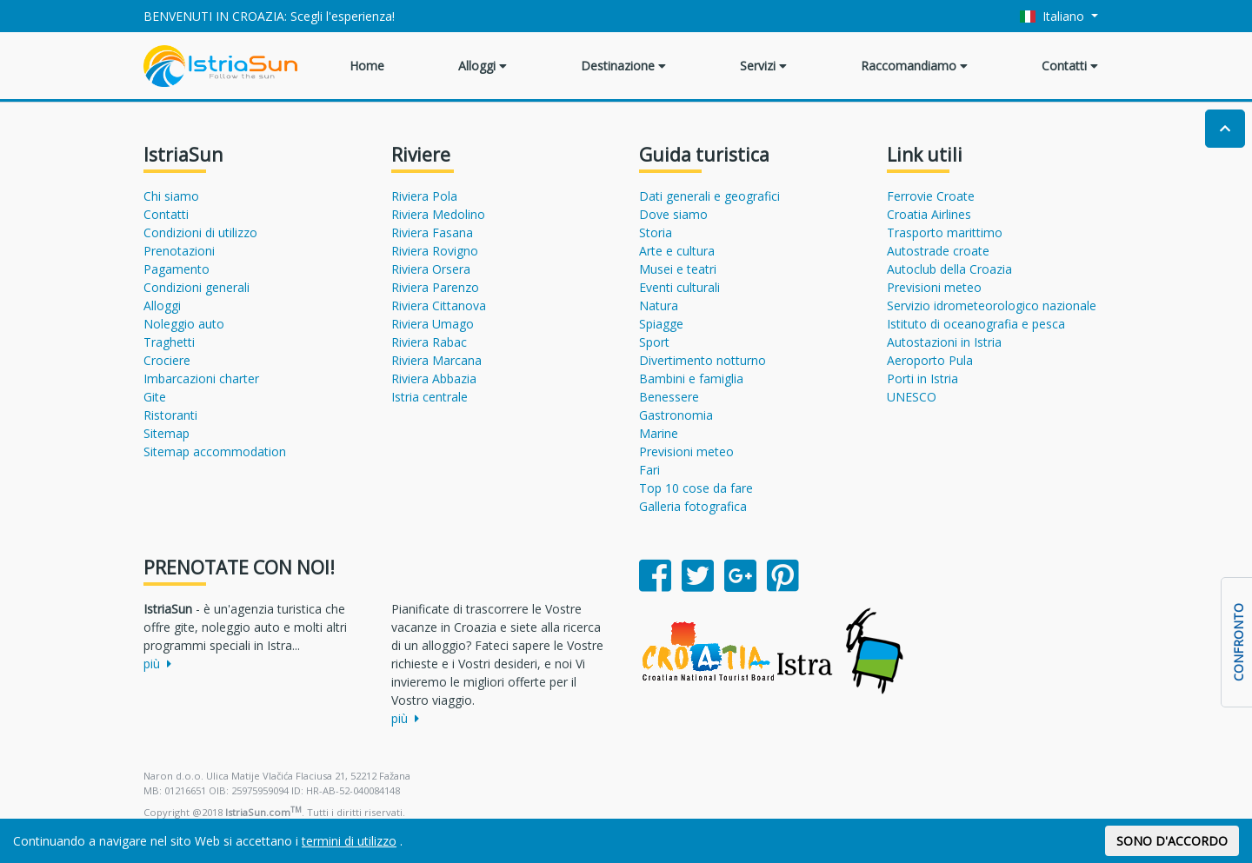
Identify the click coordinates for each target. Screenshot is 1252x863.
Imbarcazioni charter (201, 378)
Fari (649, 469)
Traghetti (169, 342)
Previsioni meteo (686, 451)
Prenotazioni (179, 250)
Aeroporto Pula (930, 360)
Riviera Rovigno (434, 250)
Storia (655, 232)
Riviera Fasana (432, 232)
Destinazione (623, 65)
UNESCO (911, 396)
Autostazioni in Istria (944, 342)
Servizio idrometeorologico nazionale (991, 305)
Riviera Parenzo (435, 287)
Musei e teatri (677, 269)
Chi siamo (171, 196)
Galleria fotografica (693, 506)
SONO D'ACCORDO (1172, 841)
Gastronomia (676, 415)
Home (367, 65)
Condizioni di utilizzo (200, 232)
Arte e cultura (677, 250)
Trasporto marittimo (944, 232)
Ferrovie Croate (931, 196)
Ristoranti (170, 415)
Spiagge (661, 323)
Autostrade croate (938, 250)
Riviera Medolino (438, 214)
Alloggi (482, 65)
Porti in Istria (922, 378)
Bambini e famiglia (691, 378)
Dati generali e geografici (709, 196)
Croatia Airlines (929, 214)
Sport (654, 342)
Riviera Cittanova (438, 305)
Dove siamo (673, 214)
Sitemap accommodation (214, 451)
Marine (658, 433)
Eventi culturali (679, 287)
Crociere (166, 360)
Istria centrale (429, 396)
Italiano (1054, 16)
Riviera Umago (432, 323)
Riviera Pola (424, 196)
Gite (154, 396)
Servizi (763, 65)
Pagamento (176, 269)
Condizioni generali (196, 287)
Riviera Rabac (429, 342)
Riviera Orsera (430, 269)
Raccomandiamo (914, 65)
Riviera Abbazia (433, 378)
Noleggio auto (183, 323)
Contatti (1070, 65)
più (157, 663)
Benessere (669, 396)
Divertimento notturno (702, 360)
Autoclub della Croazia (949, 269)
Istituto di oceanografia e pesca (976, 323)
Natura (658, 305)
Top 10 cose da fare (696, 488)
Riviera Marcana (436, 360)
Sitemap (166, 433)
